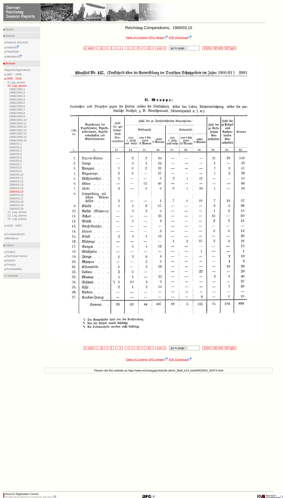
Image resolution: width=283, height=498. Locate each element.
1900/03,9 (15, 171)
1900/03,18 (16, 201)
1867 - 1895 (14, 74)
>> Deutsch (10, 275)
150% (207, 48)
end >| (161, 48)
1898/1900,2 (17, 92)
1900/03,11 (16, 177)
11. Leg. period (16, 212)
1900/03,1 (15, 143)
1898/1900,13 (18, 130)
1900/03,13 (16, 184)
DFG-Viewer (158, 37)
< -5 (110, 48)
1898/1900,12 (18, 126)
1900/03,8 (15, 167)
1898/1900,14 (18, 133)
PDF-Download (180, 37)
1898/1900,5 (17, 102)
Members (14, 56)
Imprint (10, 260)
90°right (230, 48)
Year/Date (12, 51)
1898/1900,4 (17, 99)
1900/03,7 (15, 164)
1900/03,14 (16, 188)
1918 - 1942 (14, 225)
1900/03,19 (16, 205)
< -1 (119, 48)
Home (9, 29)
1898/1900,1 (17, 89)
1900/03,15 (16, 191)
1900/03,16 (16, 195)
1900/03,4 (15, 154)
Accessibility (14, 269)
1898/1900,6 (17, 106)
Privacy (11, 264)
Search (10, 35)
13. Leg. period (16, 218)
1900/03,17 (16, 198)
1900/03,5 (15, 157)
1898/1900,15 (18, 137)
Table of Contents (137, 37)
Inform (9, 245)
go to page (178, 48)
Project (10, 251)
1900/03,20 (16, 208)
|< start (89, 48)
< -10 (100, 48)
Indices (12, 47)
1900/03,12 (16, 181)
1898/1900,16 (18, 140)
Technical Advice (17, 256)
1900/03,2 (15, 147)
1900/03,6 (15, 160)
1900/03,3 (15, 150)
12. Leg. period (16, 215)
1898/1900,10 (18, 119)
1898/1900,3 (17, 96)
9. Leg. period (16, 82)
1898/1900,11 (18, 123)
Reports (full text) (17, 42)
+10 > (149, 48)
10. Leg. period (16, 85)
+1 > (129, 48)
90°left (218, 48)
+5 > (139, 48)
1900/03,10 (16, 174)
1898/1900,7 (17, 109)
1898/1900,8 (17, 113)
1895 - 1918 (14, 78)
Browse (10, 63)
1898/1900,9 (17, 116)
